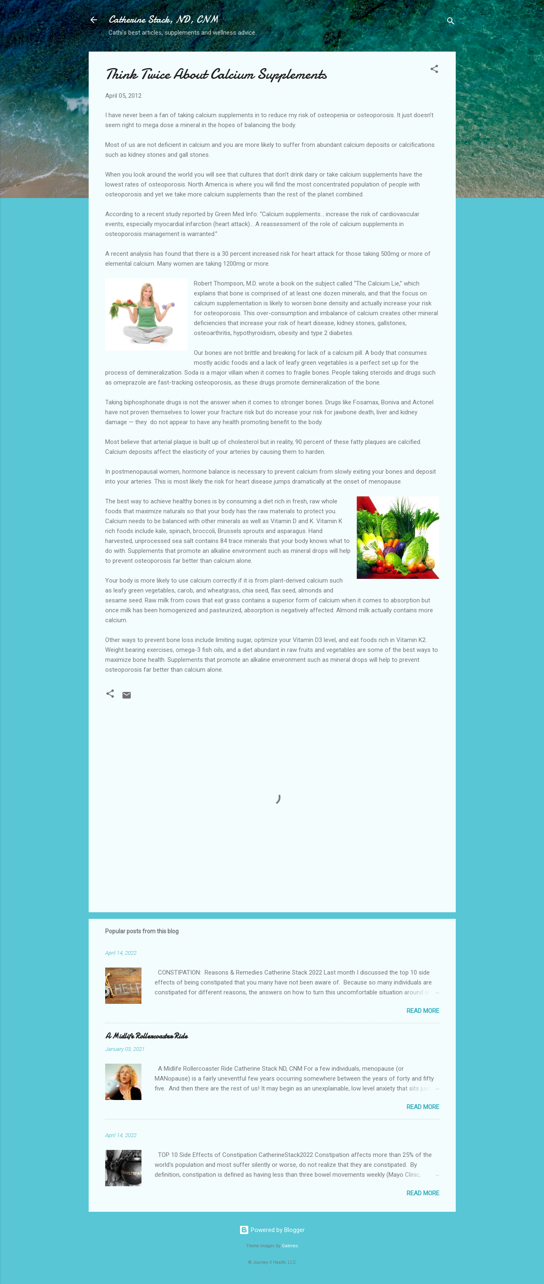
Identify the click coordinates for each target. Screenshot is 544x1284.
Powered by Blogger (272, 1230)
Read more (423, 1011)
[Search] (451, 22)
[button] (434, 70)
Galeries (290, 1246)
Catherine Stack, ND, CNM (163, 19)
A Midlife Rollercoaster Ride (146, 1036)
